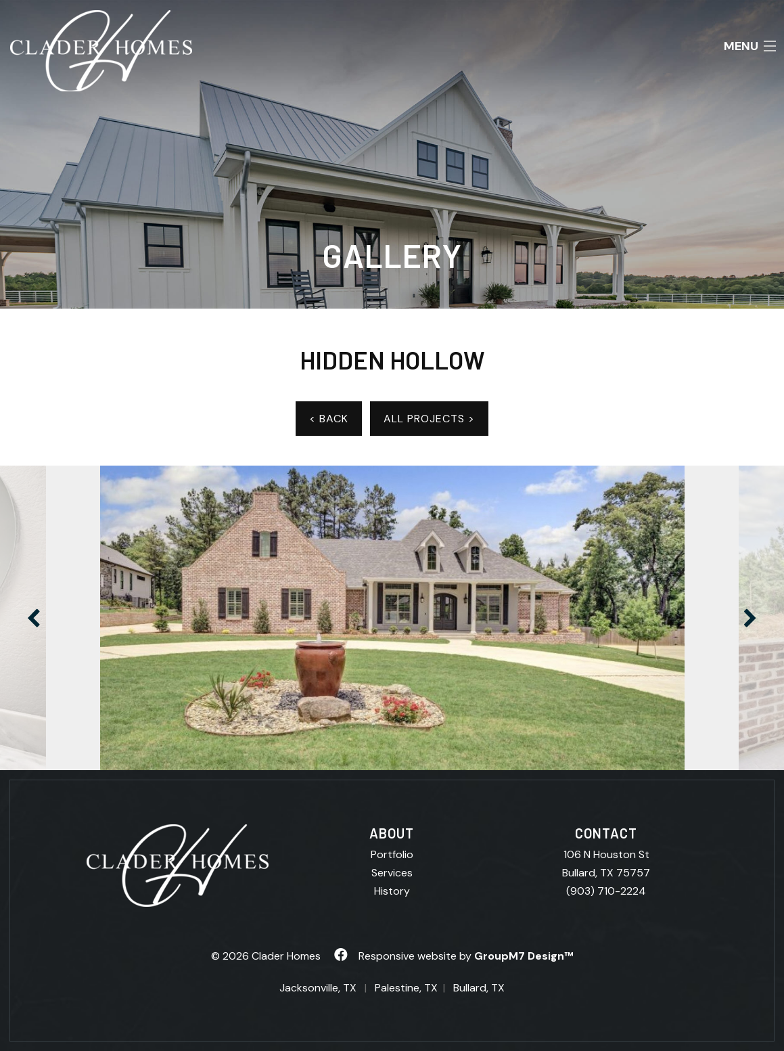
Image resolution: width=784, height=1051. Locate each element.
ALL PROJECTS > (429, 418)
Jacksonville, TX (317, 988)
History (392, 891)
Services (392, 873)
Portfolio (392, 854)
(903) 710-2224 (606, 891)
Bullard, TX (479, 988)
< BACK (328, 418)
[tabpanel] (392, 618)
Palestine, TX (406, 988)
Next (750, 617)
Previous (34, 617)
